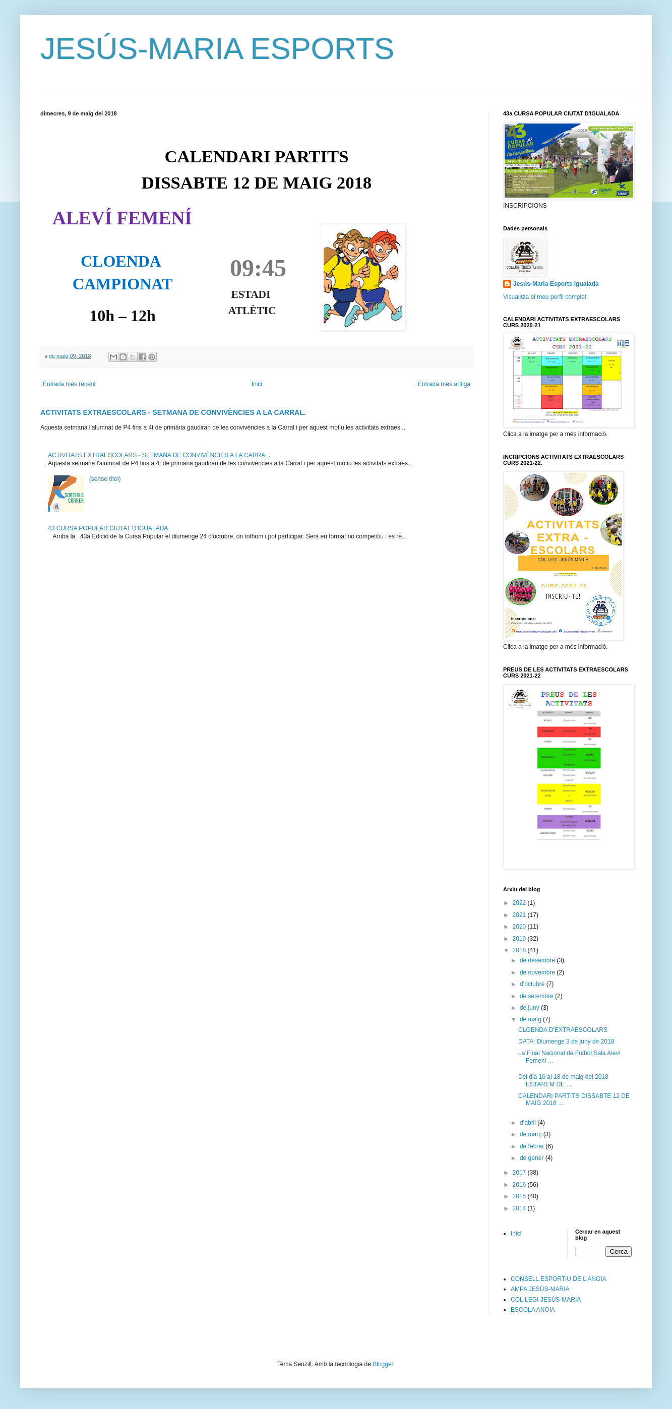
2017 (520, 1172)
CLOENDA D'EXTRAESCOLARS (562, 1029)
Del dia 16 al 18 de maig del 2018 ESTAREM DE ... (563, 1080)
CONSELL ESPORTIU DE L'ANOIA (558, 1278)
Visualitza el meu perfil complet (544, 296)
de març (531, 1134)
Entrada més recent (69, 384)
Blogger (383, 1364)
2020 (520, 926)
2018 (520, 950)
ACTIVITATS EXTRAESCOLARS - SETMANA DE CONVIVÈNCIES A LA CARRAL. (173, 412)
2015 (520, 1196)
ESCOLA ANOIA (533, 1309)
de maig (531, 1019)
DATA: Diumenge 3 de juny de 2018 (566, 1041)
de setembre (537, 996)
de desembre (538, 960)
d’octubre (533, 984)
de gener (532, 1157)
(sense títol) (105, 478)
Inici (257, 384)
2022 (520, 902)
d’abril (528, 1122)
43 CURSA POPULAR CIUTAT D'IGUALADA (108, 528)
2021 (520, 914)
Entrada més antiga (444, 384)
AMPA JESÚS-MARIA (540, 1289)
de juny (530, 1007)
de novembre (538, 972)
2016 (520, 1184)
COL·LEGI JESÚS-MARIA (546, 1299)
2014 (520, 1208)
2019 (520, 938)
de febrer (532, 1146)
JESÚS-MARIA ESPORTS (217, 49)
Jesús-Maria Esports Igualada (555, 283)
